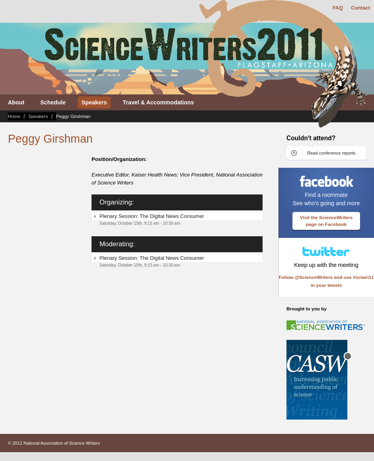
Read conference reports (331, 153)
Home (14, 116)
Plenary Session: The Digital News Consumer (151, 216)
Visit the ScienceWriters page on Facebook (326, 221)
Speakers (38, 116)
